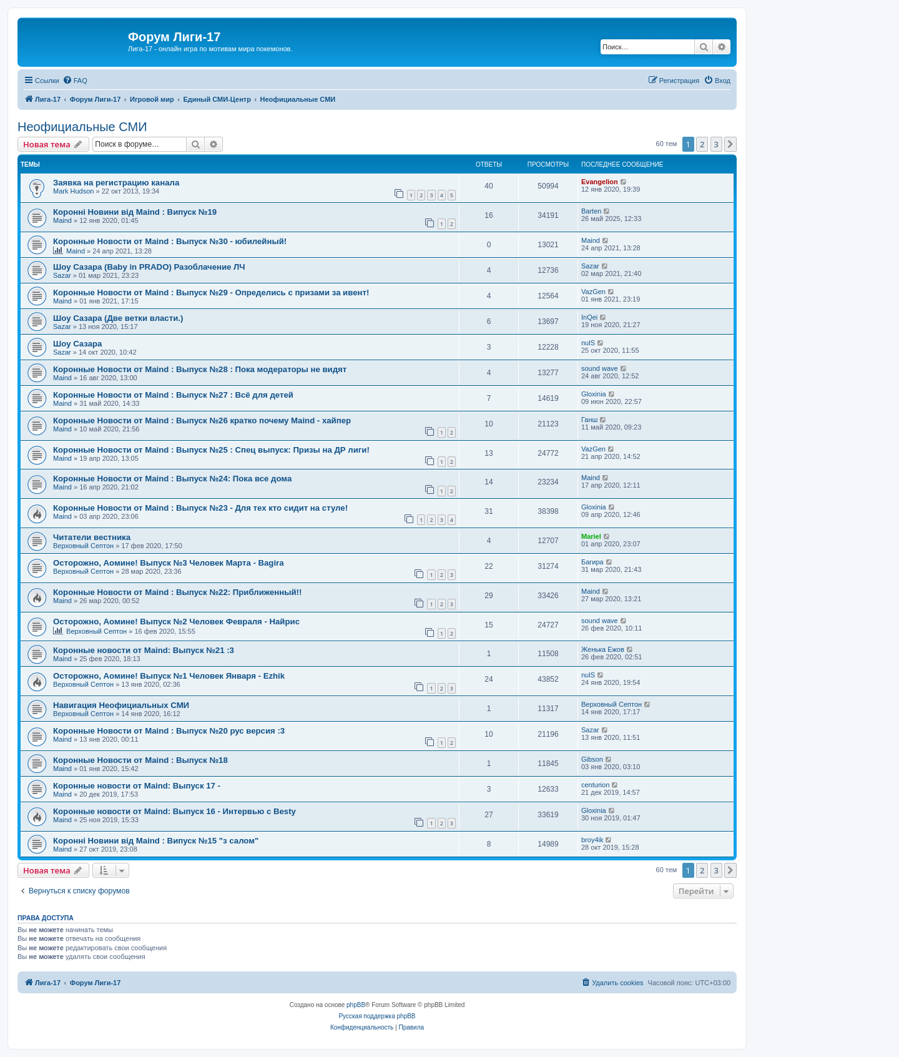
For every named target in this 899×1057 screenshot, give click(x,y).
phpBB (355, 1004)
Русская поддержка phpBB (376, 1016)
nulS (588, 343)
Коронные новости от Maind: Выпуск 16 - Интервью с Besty (174, 811)
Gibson (592, 759)
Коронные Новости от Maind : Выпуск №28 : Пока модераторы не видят (199, 369)
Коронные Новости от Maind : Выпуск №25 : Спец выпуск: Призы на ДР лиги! (211, 450)
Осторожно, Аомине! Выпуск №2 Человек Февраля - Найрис (176, 621)
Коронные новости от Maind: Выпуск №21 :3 (143, 650)
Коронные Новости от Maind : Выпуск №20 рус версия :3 (169, 730)
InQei (589, 317)
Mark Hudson (73, 191)
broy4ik (592, 839)
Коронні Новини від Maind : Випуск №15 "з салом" (155, 840)
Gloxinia (593, 394)
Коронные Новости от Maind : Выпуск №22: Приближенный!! (177, 592)
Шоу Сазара (77, 343)
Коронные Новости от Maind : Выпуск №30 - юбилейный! (170, 241)
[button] (730, 144)
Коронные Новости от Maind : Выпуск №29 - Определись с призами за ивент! (211, 292)
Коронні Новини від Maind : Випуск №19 (135, 212)
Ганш (589, 419)
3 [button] (716, 144)
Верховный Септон (83, 545)
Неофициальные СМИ (82, 127)
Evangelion (599, 181)
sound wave (599, 368)
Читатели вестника (91, 537)
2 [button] (702, 144)
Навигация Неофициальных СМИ (121, 705)
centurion (595, 785)
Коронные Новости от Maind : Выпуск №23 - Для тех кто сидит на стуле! (200, 508)
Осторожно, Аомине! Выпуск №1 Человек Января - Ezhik (169, 676)
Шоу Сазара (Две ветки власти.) (118, 318)
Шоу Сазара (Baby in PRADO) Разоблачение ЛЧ (149, 267)
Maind (62, 220)
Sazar (62, 275)
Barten (591, 211)
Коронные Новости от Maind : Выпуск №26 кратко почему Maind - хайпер (202, 420)
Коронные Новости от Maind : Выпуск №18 (140, 760)
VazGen (593, 291)
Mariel (591, 536)
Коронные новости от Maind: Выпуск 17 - (136, 785)
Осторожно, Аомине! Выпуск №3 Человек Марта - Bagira (168, 563)
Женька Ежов (602, 649)
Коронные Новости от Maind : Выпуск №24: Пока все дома (172, 478)
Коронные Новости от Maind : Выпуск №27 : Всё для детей (173, 395)
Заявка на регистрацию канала (116, 182)
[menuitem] (74, 80)
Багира (592, 562)
